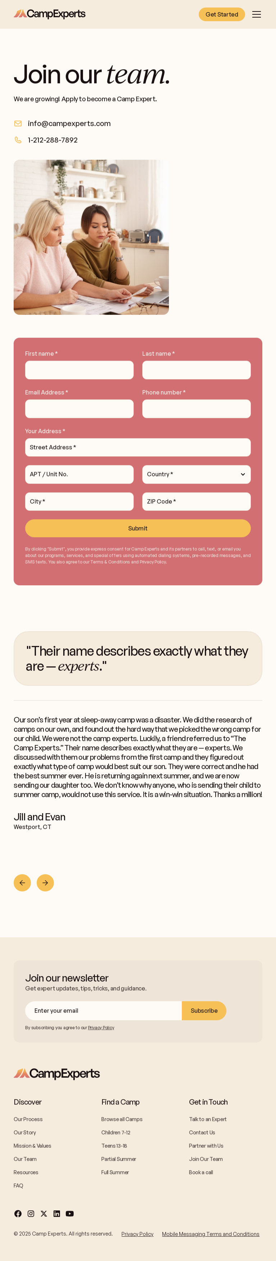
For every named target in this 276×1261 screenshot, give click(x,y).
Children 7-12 (115, 1134)
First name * (41, 354)
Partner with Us (206, 1147)
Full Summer (115, 1174)
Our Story (25, 1134)
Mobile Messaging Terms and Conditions (210, 1235)
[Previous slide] (22, 884)
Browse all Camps (122, 1120)
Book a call (201, 1174)
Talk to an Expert (208, 1120)
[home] (50, 14)
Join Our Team (206, 1160)
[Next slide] (45, 884)
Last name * (158, 354)
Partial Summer (118, 1160)
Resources (26, 1174)
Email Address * (46, 393)
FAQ (18, 1187)
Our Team (25, 1160)
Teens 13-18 (114, 1147)
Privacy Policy (137, 1235)
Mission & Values (32, 1147)
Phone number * (164, 393)
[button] (255, 14)
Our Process (28, 1120)
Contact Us (202, 1134)
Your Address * (45, 432)
